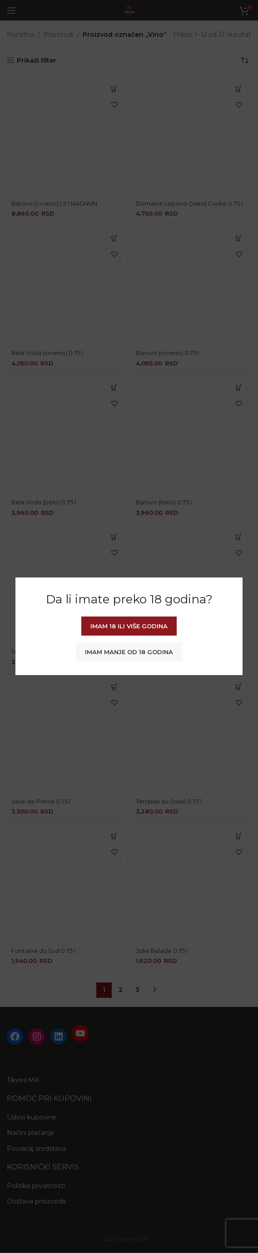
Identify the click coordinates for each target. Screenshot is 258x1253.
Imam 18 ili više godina (129, 626)
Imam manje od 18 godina (129, 652)
